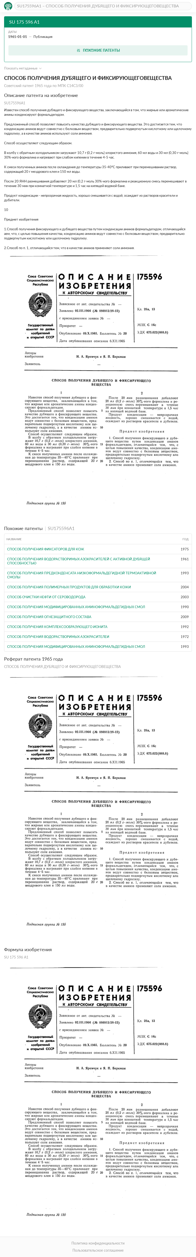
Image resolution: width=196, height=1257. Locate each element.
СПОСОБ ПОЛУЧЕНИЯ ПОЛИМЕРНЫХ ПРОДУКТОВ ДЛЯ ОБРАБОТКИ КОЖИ (69, 587)
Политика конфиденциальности (98, 1243)
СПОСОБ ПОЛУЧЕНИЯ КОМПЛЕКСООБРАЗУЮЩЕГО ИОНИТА (57, 627)
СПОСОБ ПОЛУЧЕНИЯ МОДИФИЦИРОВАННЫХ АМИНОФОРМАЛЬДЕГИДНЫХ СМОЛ (76, 607)
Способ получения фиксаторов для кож (45, 549)
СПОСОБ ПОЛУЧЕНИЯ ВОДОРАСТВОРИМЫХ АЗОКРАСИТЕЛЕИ (58, 637)
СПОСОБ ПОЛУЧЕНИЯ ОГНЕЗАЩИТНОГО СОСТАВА (49, 617)
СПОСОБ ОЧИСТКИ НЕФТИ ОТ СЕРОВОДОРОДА (46, 597)
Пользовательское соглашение (98, 1250)
